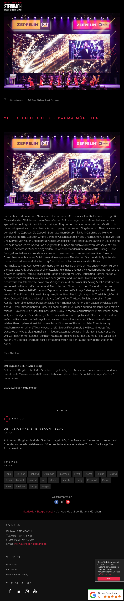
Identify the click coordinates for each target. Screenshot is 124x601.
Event (47, 100)
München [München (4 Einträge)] (67, 480)
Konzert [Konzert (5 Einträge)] (33, 480)
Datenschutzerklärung (17, 574)
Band (34, 100)
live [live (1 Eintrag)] (43, 480)
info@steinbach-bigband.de (30, 543)
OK (109, 578)
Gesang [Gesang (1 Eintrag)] (113, 474)
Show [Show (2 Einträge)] (8, 486)
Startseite (28, 511)
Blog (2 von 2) (45, 511)
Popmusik (55, 100)
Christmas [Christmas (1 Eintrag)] (48, 474)
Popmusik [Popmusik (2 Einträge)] (92, 480)
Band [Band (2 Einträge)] (8, 474)
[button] (12, 51)
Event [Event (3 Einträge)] (77, 474)
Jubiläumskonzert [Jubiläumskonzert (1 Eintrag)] (14, 480)
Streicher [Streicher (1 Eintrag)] (21, 486)
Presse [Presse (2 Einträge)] (105, 480)
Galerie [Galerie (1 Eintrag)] (100, 474)
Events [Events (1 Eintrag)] (88, 474)
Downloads (11, 564)
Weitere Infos (107, 574)
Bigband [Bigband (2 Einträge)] (34, 474)
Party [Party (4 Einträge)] (80, 480)
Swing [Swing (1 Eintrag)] (33, 486)
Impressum (11, 569)
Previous (14, 419)
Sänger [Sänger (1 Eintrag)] (45, 486)
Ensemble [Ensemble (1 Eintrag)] (64, 474)
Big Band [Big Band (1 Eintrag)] (20, 474)
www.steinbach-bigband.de (20, 387)
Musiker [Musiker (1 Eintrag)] (54, 480)
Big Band (40, 100)
